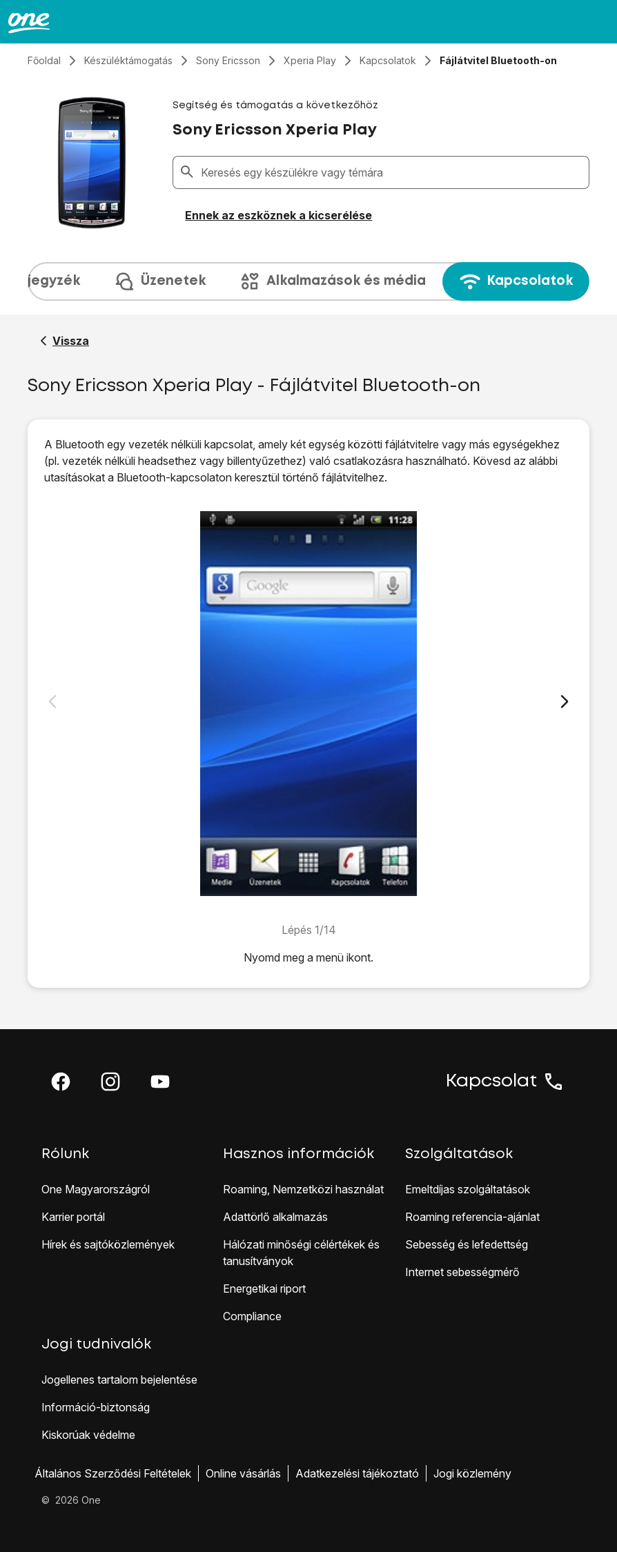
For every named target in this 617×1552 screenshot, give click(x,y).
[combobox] (392, 172)
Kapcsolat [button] (505, 1082)
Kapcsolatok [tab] (516, 281)
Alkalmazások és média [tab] (332, 281)
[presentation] (308, 281)
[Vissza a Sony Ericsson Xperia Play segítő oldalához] (64, 340)
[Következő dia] (564, 701)
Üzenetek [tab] (159, 281)
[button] (60, 1081)
